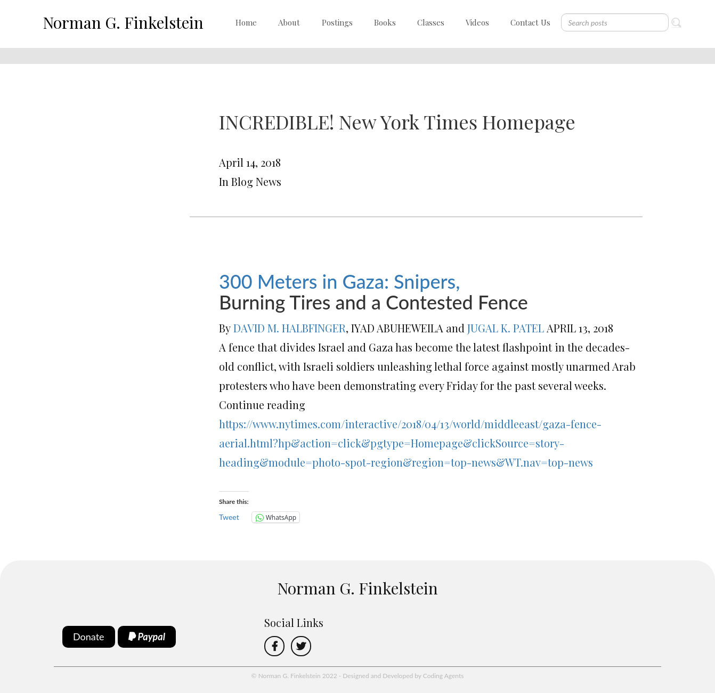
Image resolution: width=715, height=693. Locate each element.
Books (385, 22)
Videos (477, 22)
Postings (337, 22)
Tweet (229, 516)
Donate (88, 636)
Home (246, 22)
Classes (430, 22)
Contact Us (530, 22)
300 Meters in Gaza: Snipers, (339, 281)
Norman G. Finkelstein (123, 22)
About (289, 22)
